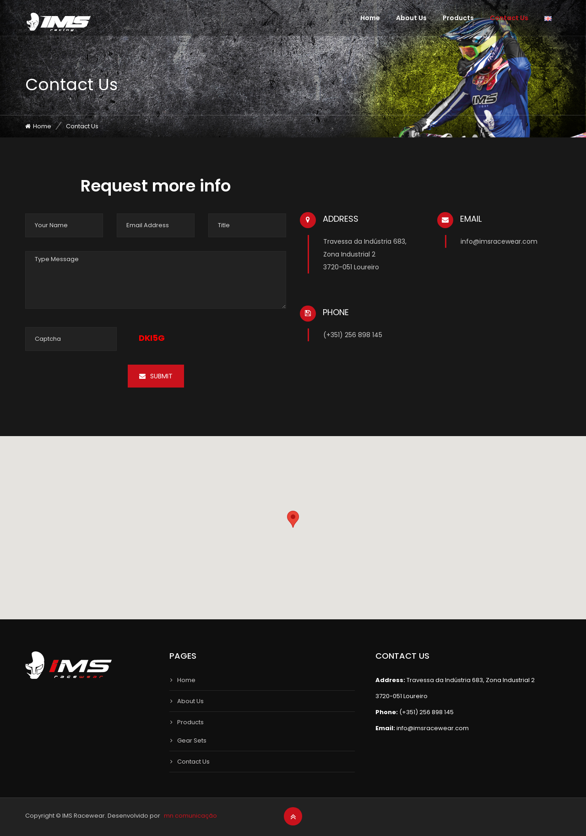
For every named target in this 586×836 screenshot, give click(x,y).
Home (370, 17)
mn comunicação (190, 815)
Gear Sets (191, 740)
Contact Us (509, 17)
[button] (293, 519)
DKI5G (152, 338)
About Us (411, 17)
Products (458, 17)
